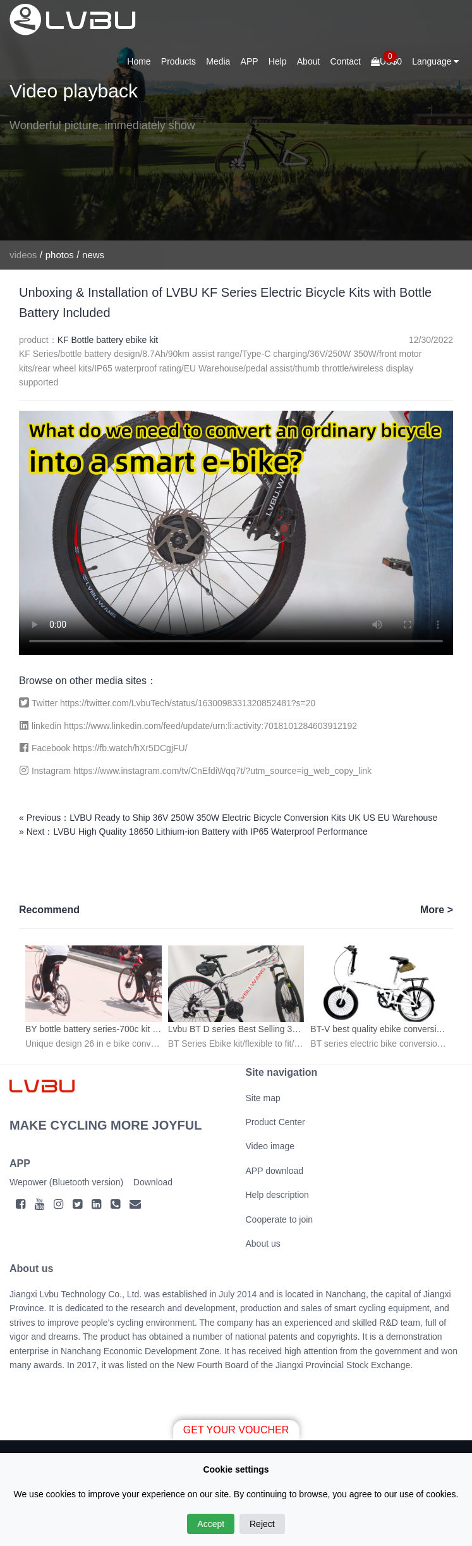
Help (278, 61)
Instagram (52, 771)
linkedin (48, 726)
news (93, 254)
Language (435, 61)
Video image (270, 1146)
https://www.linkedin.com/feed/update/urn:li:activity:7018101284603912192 (210, 726)
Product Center (275, 1122)
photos (59, 254)
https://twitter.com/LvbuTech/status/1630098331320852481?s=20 (187, 703)
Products (178, 61)
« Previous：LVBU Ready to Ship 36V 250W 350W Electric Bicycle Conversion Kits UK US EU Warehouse (228, 818)
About (308, 61)
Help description (277, 1195)
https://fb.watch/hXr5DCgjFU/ (130, 748)
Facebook (52, 748)
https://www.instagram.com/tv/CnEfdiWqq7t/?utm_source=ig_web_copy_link (222, 771)
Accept (210, 1524)
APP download (275, 1171)
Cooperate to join (279, 1219)
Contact (345, 61)
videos (23, 254)
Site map (263, 1098)
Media (218, 61)
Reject (262, 1524)
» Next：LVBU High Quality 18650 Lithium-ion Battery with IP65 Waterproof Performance (193, 831)
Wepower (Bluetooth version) (66, 1182)
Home (138, 61)
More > (436, 909)
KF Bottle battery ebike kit (108, 340)
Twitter (46, 703)
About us (263, 1243)
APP (249, 61)
